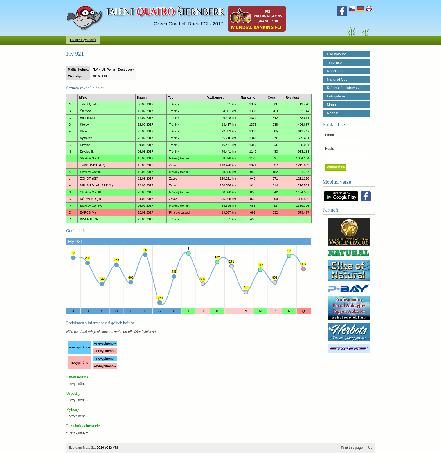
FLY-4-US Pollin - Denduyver (113, 69)
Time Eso (334, 63)
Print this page (352, 448)
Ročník (332, 113)
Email (329, 135)
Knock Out (335, 71)
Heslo (329, 149)
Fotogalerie (336, 96)
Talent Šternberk (85, 3)
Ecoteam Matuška (82, 448)
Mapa (331, 105)
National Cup (337, 79)
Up (370, 448)
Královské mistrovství (344, 88)
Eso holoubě (337, 54)
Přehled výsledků (83, 40)
